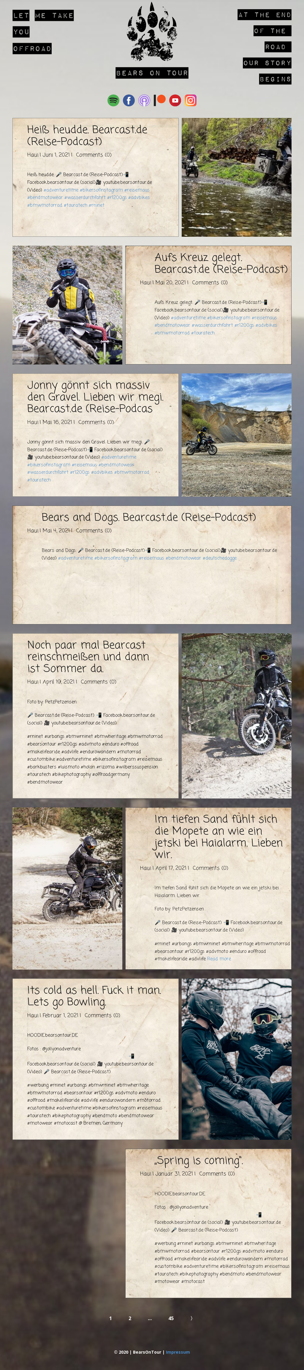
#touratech (75, 205)
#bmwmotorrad (44, 205)
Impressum (178, 1352)
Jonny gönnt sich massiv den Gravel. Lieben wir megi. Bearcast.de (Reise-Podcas (95, 397)
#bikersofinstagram (101, 190)
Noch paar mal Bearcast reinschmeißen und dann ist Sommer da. (88, 657)
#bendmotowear (45, 197)
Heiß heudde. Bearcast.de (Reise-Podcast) (87, 136)
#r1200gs (117, 197)
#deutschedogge (220, 558)
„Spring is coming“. (199, 1161)
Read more (219, 959)
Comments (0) (93, 155)
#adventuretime (61, 190)
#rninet (96, 205)
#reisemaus (137, 190)
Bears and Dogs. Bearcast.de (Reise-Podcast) (149, 518)
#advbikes (139, 197)
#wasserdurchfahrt (85, 197)
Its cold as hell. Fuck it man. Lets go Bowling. (94, 997)
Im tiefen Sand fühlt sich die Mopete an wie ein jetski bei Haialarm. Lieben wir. (219, 837)
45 (171, 1318)
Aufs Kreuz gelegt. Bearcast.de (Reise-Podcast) (221, 264)
